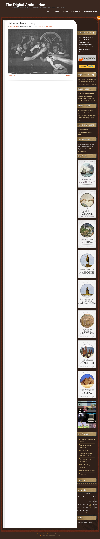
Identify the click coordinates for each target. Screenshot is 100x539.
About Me (56, 12)
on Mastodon (82, 151)
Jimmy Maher (14, 26)
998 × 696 (41, 26)
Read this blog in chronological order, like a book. (85, 132)
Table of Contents (90, 12)
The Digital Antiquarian (25, 5)
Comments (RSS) (55, 535)
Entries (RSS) (45, 535)
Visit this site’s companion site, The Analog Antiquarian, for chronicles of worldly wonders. (87, 82)
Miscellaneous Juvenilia (87, 470)
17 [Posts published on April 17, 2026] (90, 504)
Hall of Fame (75, 12)
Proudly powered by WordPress (42, 533)
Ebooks (65, 12)
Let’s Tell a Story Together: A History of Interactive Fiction (86, 453)
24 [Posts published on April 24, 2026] (90, 507)
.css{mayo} (62, 533)
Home (47, 12)
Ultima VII (49, 26)
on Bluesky (91, 149)
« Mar (86, 512)
